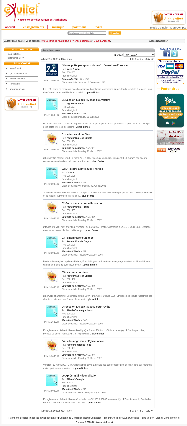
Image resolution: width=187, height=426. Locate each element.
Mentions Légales (19, 418)
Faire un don (147, 418)
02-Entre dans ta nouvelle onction (82, 203)
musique (58, 27)
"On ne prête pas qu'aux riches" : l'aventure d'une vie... (96, 65)
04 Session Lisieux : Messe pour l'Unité (86, 306)
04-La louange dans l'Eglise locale (83, 341)
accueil (10, 27)
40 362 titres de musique (54, 41)
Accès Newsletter (158, 41)
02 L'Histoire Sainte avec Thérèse (82, 168)
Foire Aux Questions (128, 418)
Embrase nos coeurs (73, 148)
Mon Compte (178, 27)
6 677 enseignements (79, 41)
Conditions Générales (71, 418)
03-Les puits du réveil (75, 272)
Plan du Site (109, 418)
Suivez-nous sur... (170, 48)
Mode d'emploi (159, 27)
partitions (79, 27)
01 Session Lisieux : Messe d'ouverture (86, 99)
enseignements (33, 27)
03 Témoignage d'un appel (78, 237)
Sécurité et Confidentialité (44, 418)
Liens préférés (171, 418)
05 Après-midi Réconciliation (79, 375)
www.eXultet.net (105, 422)
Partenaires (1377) (14, 58)
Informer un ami (17, 89)
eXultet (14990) (13, 54)
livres (98, 27)
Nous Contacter (17, 78)
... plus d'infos (92, 92)
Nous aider (15, 84)
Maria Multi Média (71, 113)
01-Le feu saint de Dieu (76, 134)
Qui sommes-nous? (19, 73)
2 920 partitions (102, 41)
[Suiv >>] (149, 59)
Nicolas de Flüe (70, 79)
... (142, 59)
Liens (159, 418)
